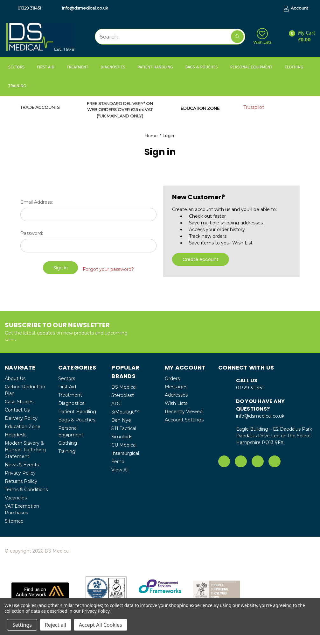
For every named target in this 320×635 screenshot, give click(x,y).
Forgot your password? (108, 268)
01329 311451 (26, 8)
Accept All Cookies (100, 624)
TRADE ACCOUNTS (40, 107)
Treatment (80, 67)
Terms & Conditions (26, 489)
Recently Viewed (184, 411)
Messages (176, 386)
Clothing (297, 67)
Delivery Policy (21, 418)
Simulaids (121, 436)
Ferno (117, 461)
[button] (40, 590)
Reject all (55, 624)
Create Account (201, 259)
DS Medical (123, 387)
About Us (15, 378)
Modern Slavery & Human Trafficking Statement (25, 449)
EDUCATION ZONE (200, 108)
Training (20, 85)
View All (120, 469)
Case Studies (19, 401)
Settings (22, 624)
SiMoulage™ (125, 411)
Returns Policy (21, 481)
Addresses (176, 395)
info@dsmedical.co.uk (82, 8)
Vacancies (16, 497)
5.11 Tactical (123, 428)
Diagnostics (116, 67)
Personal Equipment (254, 67)
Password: (31, 233)
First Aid (48, 67)
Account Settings (184, 419)
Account (296, 8)
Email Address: (36, 202)
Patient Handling (158, 67)
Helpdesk (15, 434)
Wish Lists (262, 36)
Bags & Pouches (204, 67)
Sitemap (14, 521)
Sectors (19, 67)
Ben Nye (121, 420)
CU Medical (123, 445)
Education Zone (22, 426)
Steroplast (122, 395)
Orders (172, 378)
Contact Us (17, 410)
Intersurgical (125, 453)
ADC (116, 403)
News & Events (22, 464)
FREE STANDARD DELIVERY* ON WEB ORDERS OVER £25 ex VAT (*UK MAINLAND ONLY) (120, 109)
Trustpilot (253, 107)
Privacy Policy (20, 473)
